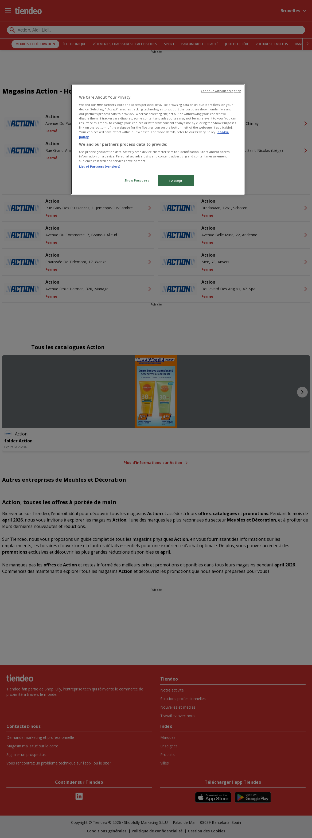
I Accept (175, 181)
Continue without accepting (221, 91)
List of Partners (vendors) (99, 166)
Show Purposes (136, 180)
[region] (158, 139)
